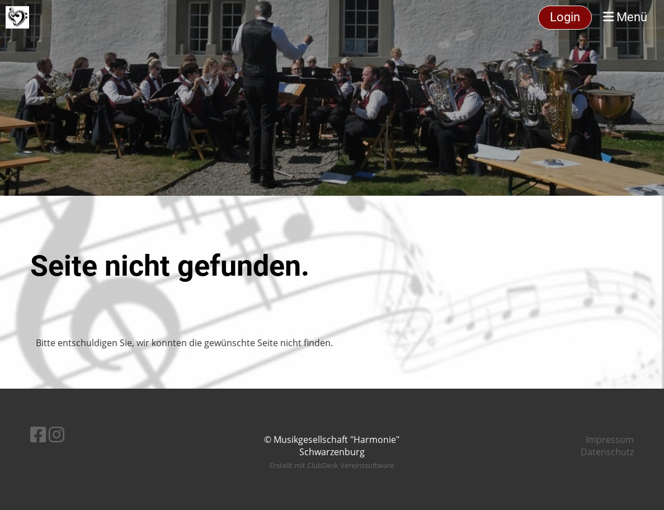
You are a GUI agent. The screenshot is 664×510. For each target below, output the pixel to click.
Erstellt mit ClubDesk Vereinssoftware (332, 465)
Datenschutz (607, 452)
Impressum (610, 439)
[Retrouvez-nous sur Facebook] (38, 434)
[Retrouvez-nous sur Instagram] (56, 434)
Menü (625, 17)
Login (565, 17)
